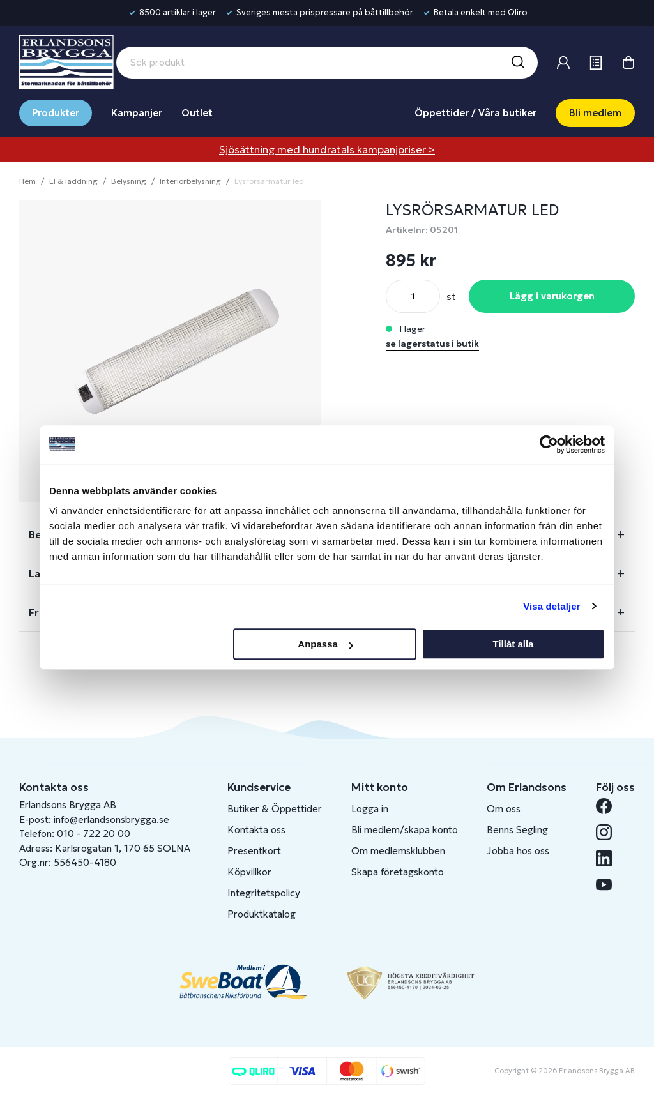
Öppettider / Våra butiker (475, 113)
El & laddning (73, 181)
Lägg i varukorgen (552, 296)
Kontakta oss (256, 830)
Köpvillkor (249, 872)
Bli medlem (595, 113)
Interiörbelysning (190, 181)
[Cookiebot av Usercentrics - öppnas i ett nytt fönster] (549, 444)
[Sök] (517, 63)
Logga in (369, 809)
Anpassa (325, 643)
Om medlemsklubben (398, 851)
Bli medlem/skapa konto (404, 830)
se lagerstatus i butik (432, 343)
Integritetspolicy (263, 893)
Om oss (504, 809)
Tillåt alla (512, 643)
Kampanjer (136, 113)
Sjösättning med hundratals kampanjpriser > (327, 149)
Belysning (128, 181)
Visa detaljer (551, 606)
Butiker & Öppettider (274, 809)
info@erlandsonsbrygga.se (111, 819)
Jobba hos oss (518, 851)
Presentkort (254, 851)
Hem (27, 181)
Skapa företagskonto (397, 872)
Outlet (197, 113)
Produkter (55, 113)
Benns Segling (517, 830)
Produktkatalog (261, 914)
